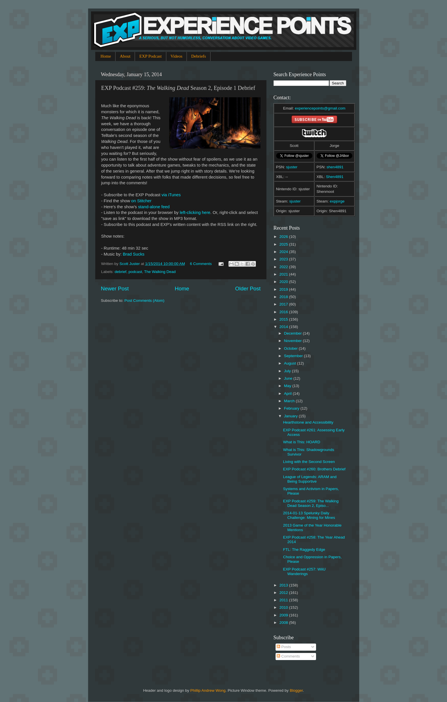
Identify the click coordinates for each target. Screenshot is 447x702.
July (288, 371)
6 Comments (201, 264)
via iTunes (171, 195)
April (288, 393)
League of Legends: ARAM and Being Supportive (310, 479)
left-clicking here (195, 212)
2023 (284, 259)
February (292, 408)
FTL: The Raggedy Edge (304, 549)
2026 (284, 236)
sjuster (292, 167)
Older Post (247, 289)
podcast (135, 272)
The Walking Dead (160, 272)
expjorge (337, 201)
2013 (284, 585)
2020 (284, 282)
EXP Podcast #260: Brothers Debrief (314, 469)
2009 (284, 615)
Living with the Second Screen (309, 462)
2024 (284, 252)
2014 (284, 327)
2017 (284, 304)
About (125, 56)
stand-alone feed (154, 207)
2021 (284, 274)
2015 (284, 319)
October (291, 348)
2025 (284, 244)
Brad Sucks (133, 254)
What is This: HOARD (301, 442)
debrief (120, 272)
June (289, 378)
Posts (284, 647)
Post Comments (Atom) (144, 300)
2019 (284, 289)
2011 (284, 600)
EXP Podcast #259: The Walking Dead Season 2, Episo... (311, 503)
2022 (284, 267)
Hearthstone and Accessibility (308, 422)
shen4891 (335, 167)
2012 (284, 592)
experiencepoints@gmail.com (320, 108)
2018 (284, 297)
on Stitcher (141, 201)
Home (105, 56)
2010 (284, 607)
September (294, 356)
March (290, 401)
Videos (177, 56)
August (290, 363)
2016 (284, 312)
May (288, 386)
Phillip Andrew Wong (208, 690)
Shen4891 (335, 177)
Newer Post (115, 289)
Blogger (296, 690)
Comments (288, 656)
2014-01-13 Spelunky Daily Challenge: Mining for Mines (309, 515)
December (293, 333)
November (293, 341)
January (291, 416)
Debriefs (198, 56)
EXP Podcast (150, 56)
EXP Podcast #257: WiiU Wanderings (304, 571)
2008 (284, 622)
